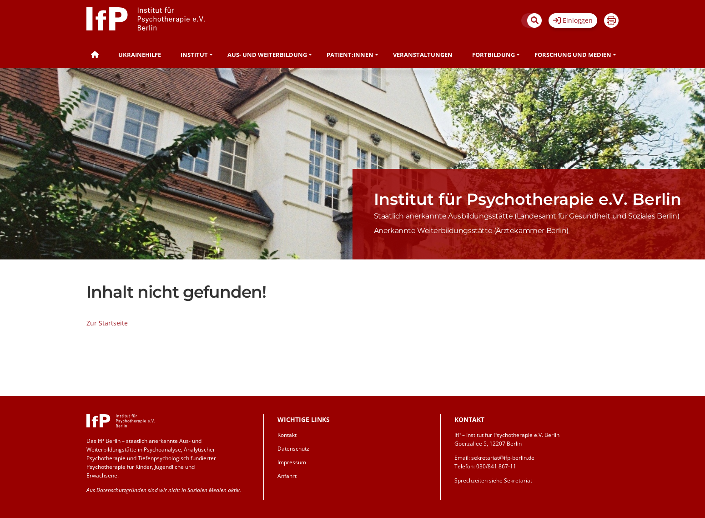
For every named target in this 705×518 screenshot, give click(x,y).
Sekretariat (518, 480)
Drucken (611, 20)
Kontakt (287, 435)
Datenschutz (293, 448)
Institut (194, 55)
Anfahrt (287, 476)
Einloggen (573, 20)
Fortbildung (493, 55)
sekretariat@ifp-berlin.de (502, 458)
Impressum (291, 462)
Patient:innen (350, 55)
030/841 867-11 (496, 466)
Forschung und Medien (572, 55)
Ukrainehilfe (139, 55)
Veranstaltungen (423, 55)
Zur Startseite (107, 323)
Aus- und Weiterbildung (267, 55)
